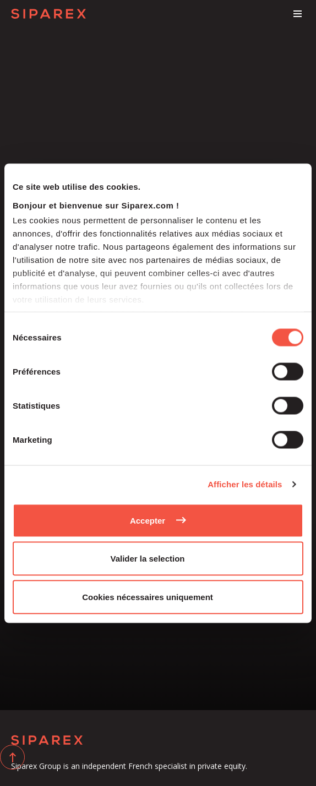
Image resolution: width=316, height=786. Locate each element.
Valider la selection (147, 558)
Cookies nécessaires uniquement (147, 596)
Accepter (147, 520)
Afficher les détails (245, 484)
